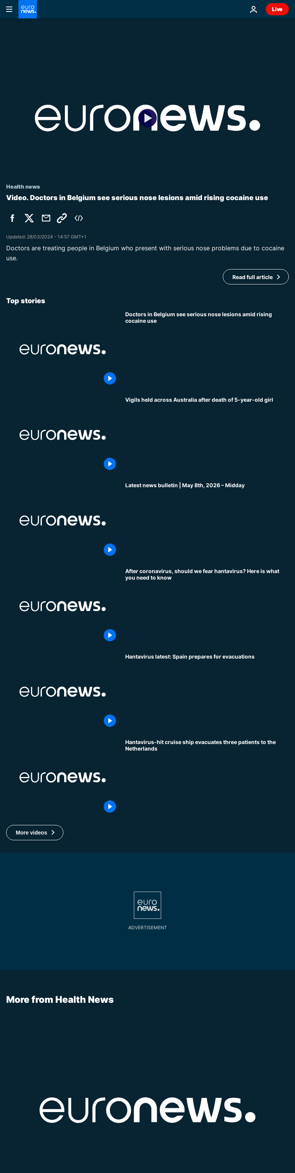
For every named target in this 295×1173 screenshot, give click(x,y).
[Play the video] (147, 118)
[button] (34, 832)
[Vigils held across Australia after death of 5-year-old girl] (207, 435)
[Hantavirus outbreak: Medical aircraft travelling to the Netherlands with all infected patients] (207, 777)
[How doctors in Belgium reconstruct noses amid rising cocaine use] (207, 349)
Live (277, 9)
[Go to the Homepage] (27, 9)
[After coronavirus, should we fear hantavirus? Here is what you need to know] (207, 606)
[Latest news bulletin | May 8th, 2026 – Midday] (207, 520)
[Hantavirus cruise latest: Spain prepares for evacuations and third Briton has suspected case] (207, 692)
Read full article (252, 277)
